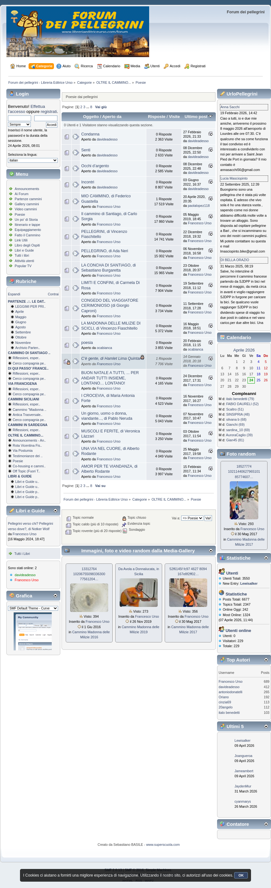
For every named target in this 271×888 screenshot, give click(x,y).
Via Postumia (23, 450)
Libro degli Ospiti (27, 245)
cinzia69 (225, 702)
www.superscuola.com (163, 844)
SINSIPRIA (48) (238, 414)
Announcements (27, 189)
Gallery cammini (27, 204)
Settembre (23, 332)
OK (241, 875)
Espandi (14, 294)
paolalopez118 (199, 205)
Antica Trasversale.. (28, 415)
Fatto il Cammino (27, 235)
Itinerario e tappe (27, 225)
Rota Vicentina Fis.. (27, 445)
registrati (49, 111)
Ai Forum (21, 194)
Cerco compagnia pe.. (29, 363)
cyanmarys (243, 801)
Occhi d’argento (95, 166)
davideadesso (25, 575)
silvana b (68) (236, 419)
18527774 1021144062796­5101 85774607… (244, 471)
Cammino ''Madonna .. (29, 409)
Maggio (20, 317)
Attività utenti (24, 261)
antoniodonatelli (230, 692)
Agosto (20, 327)
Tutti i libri (22, 255)
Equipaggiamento (28, 230)
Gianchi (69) (235, 424)
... (88, 107)
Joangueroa (243, 756)
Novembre (23, 343)
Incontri (87, 182)
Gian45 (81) (235, 440)
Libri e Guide (24, 250)
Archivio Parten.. (27, 348)
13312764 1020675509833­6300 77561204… (89, 574)
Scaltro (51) (235, 409)
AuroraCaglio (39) (239, 435)
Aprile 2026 (243, 350)
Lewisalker (242, 740)
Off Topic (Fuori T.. (26, 471)
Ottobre (21, 337)
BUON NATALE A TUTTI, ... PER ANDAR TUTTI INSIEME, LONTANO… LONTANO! (110, 378)
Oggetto (91, 116)
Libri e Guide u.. (27, 481)
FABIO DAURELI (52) (242, 404)
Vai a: (176, 518)
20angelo (226, 707)
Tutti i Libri (22, 554)
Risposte (156, 116)
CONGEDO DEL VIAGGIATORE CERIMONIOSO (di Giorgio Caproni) (109, 305)
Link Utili (21, 240)
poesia (87, 342)
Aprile (19, 311)
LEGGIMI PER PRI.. (30, 306)
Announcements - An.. (29, 440)
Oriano (224, 697)
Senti (85, 150)
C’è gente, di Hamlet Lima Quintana (112, 358)
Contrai (53, 294)
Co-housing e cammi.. (29, 466)
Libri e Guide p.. (27, 492)
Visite (174, 116)
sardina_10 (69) (238, 430)
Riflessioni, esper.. (26, 358)
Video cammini (26, 209)
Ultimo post (198, 116)
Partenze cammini (28, 199)
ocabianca (104, 348)
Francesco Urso (24, 534)
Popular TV (23, 266)
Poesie (20, 214)
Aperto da (112, 116)
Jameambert (244, 771)
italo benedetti (229, 712)
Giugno (20, 322)
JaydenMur (243, 786)
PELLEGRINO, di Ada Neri (104, 251)
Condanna (90, 134)
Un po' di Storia (26, 219)
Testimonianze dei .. (28, 456)
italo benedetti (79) (240, 399)
